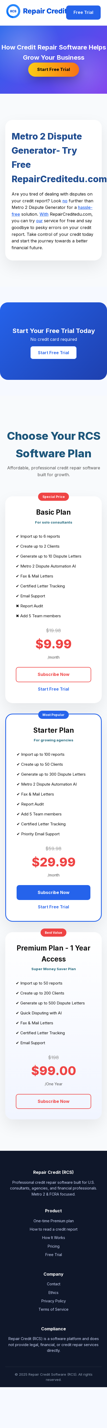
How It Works (53, 1237)
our (39, 220)
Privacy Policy (53, 1301)
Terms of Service (53, 1309)
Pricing (54, 1246)
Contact (53, 1284)
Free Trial (83, 12)
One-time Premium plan (53, 1221)
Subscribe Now (54, 674)
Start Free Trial (53, 69)
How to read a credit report (53, 1229)
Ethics (53, 1292)
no (64, 200)
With (44, 214)
